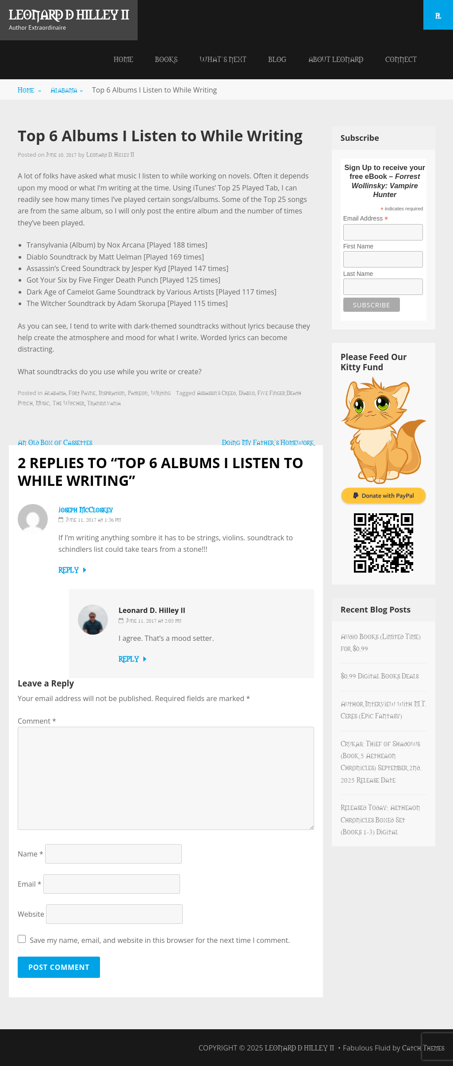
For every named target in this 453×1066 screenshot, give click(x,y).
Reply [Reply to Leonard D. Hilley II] (129, 658)
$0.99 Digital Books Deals (379, 675)
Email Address (365, 218)
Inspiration (112, 392)
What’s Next (223, 59)
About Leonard (335, 59)
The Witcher (68, 403)
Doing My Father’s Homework (268, 442)
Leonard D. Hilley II (110, 154)
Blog (277, 59)
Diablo (247, 392)
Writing (161, 392)
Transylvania (104, 403)
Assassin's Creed (216, 392)
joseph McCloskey (85, 509)
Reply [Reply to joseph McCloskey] (68, 569)
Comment (37, 721)
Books (166, 59)
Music (43, 403)
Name (30, 854)
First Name (358, 246)
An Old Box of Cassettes (55, 442)
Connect (401, 59)
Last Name (358, 273)
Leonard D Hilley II (69, 14)
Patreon (138, 392)
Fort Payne (82, 392)
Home (123, 59)
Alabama (66, 89)
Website (31, 914)
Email (30, 884)
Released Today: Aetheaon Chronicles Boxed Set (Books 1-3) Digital (380, 819)
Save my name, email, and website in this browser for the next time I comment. (160, 940)
